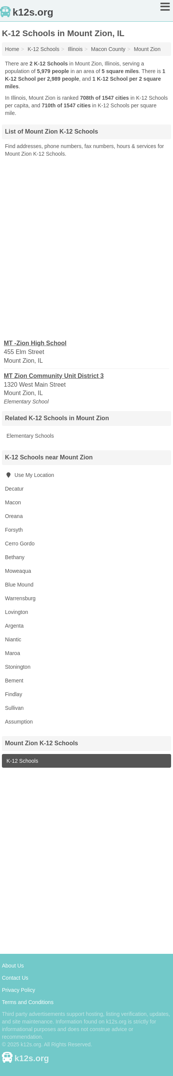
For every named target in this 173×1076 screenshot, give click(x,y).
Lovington (16, 612)
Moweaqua (18, 571)
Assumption (19, 722)
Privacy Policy (18, 990)
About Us (13, 966)
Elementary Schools (29, 436)
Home (12, 49)
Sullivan (14, 708)
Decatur (14, 489)
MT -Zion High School (35, 343)
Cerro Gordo (20, 543)
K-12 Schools (21, 761)
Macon (13, 502)
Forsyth (14, 530)
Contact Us (15, 978)
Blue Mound (19, 585)
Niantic (13, 639)
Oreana (14, 516)
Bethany (14, 557)
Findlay (13, 694)
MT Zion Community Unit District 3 (54, 376)
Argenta (14, 626)
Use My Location (29, 475)
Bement (14, 680)
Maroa (12, 653)
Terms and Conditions (27, 1002)
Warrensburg (20, 598)
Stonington (17, 667)
